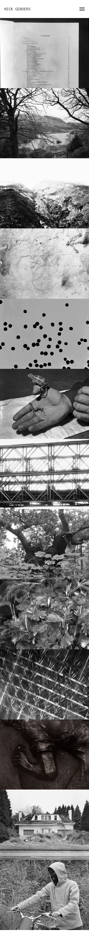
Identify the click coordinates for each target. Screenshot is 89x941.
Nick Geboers (17, 9)
